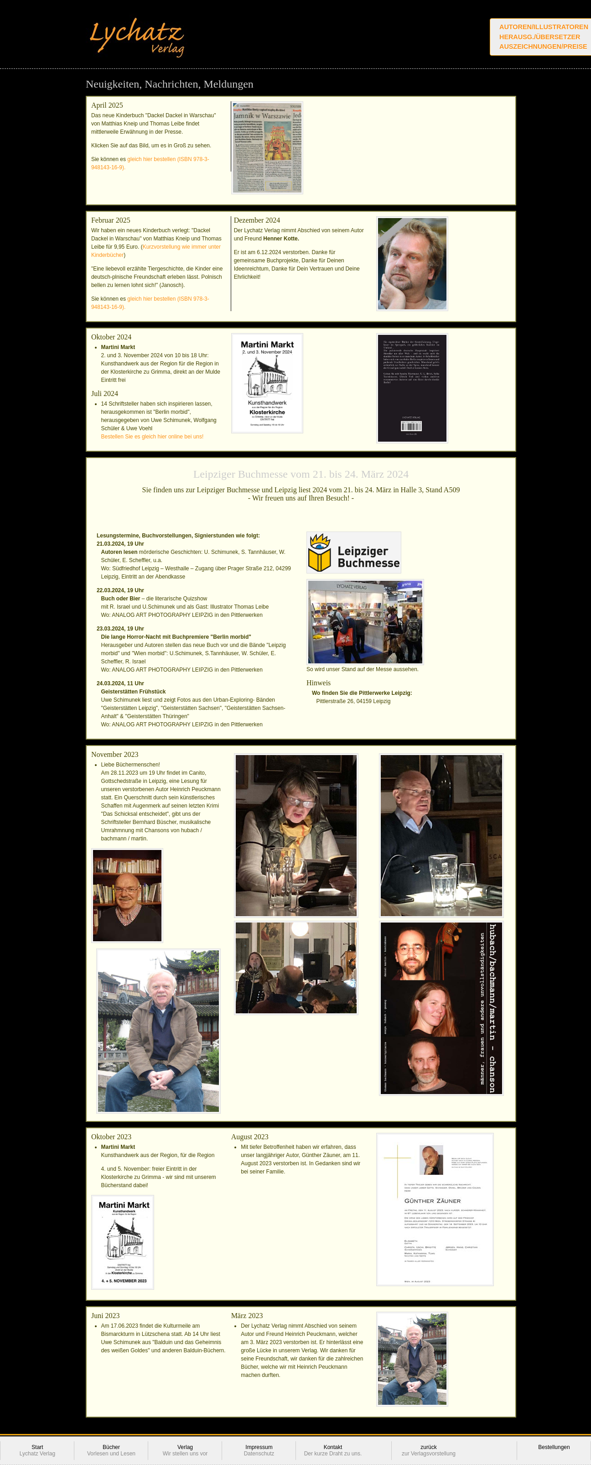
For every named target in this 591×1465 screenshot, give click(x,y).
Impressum (259, 1450)
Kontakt (333, 1450)
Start (37, 1450)
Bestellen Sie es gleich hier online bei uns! (152, 436)
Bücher (111, 1450)
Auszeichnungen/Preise (543, 46)
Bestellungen (554, 1450)
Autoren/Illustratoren (543, 27)
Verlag (185, 1450)
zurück (428, 1450)
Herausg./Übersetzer (540, 37)
